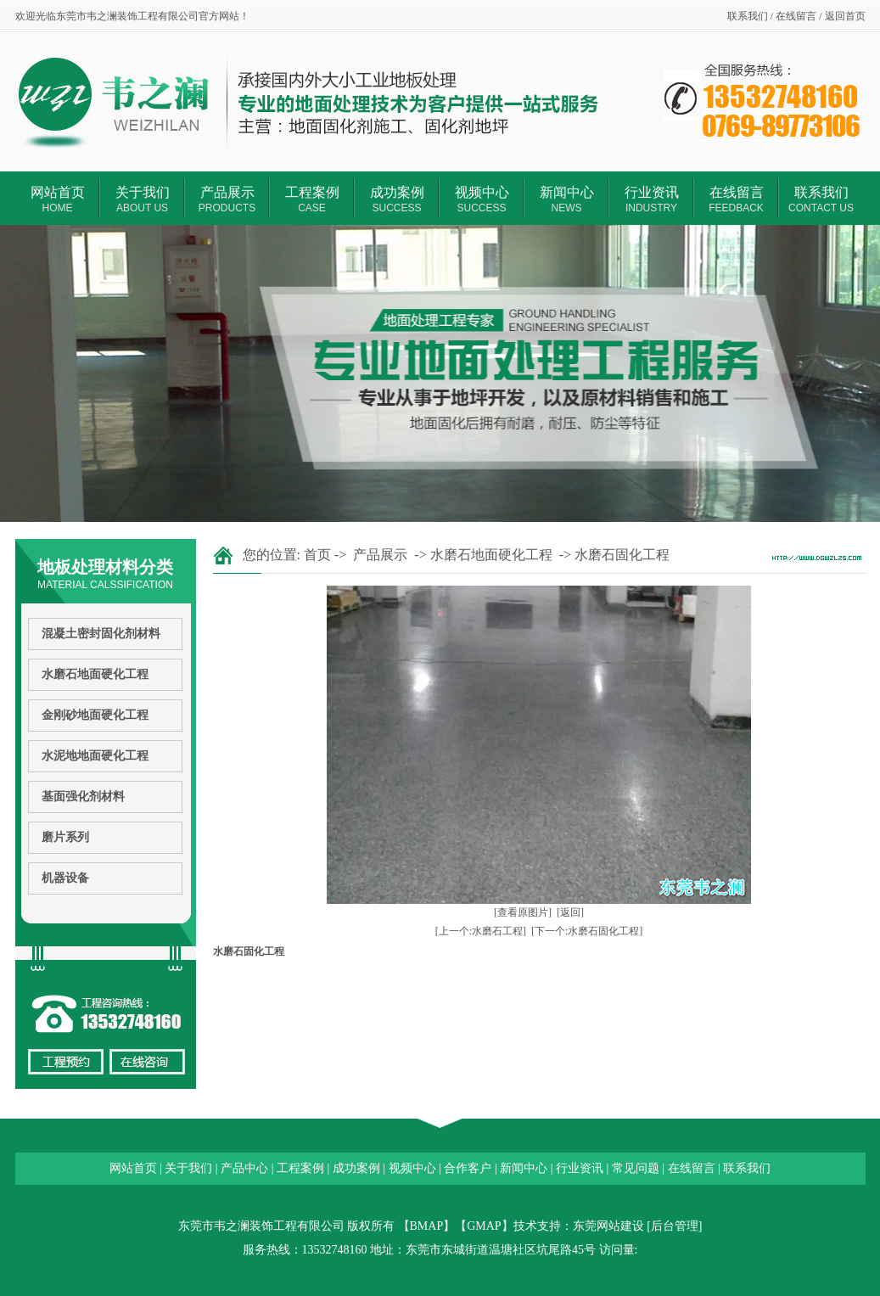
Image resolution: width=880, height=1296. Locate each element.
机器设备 (65, 878)
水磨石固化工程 (622, 554)
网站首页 (58, 199)
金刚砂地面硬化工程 (95, 715)
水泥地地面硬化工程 (95, 755)
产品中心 (244, 1168)
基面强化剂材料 (83, 796)
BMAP (427, 1226)
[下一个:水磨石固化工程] (586, 931)
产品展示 (227, 199)
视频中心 (482, 199)
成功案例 (397, 199)
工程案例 (312, 199)
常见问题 (635, 1168)
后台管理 (674, 1226)
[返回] (570, 912)
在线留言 (796, 16)
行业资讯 (652, 199)
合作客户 (467, 1168)
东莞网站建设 (608, 1226)
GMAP (484, 1226)
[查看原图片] (523, 912)
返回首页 (845, 16)
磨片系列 (65, 837)
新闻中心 (567, 199)
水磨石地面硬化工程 (95, 674)
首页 (317, 554)
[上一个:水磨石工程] (480, 931)
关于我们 (142, 199)
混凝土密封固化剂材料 (101, 633)
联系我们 (747, 16)
